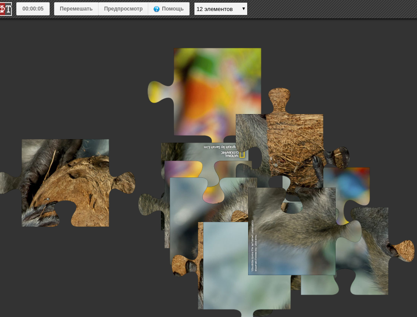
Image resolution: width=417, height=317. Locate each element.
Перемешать (76, 9)
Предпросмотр (123, 9)
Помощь (172, 9)
